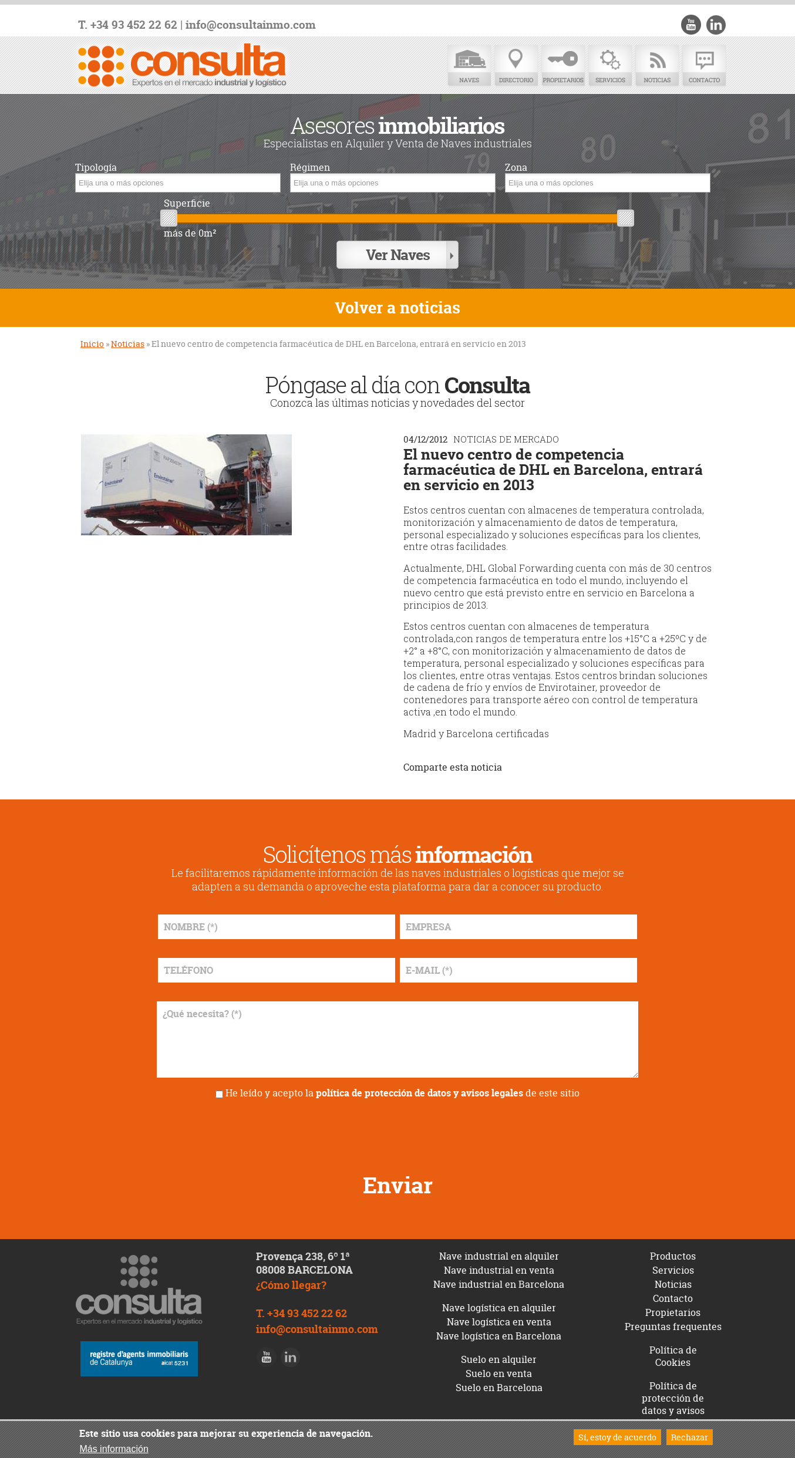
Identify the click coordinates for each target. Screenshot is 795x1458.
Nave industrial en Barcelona (498, 1283)
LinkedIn (715, 24)
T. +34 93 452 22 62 (127, 25)
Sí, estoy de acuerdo (617, 1437)
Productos (673, 1254)
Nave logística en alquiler (499, 1306)
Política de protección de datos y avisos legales (673, 1402)
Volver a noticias (397, 307)
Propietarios (563, 66)
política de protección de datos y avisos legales (419, 1091)
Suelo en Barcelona (499, 1386)
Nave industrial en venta (499, 1269)
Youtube (691, 24)
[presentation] (397, 1130)
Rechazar (689, 1437)
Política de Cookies (673, 1355)
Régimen (310, 167)
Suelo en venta (499, 1372)
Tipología (96, 167)
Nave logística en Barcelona (498, 1334)
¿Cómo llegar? (291, 1284)
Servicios (610, 66)
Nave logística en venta (499, 1320)
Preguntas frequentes (673, 1325)
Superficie (187, 203)
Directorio (516, 66)
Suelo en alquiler (499, 1358)
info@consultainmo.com (251, 25)
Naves (469, 66)
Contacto (704, 66)
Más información (113, 1449)
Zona (516, 167)
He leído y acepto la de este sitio (402, 1091)
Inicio (92, 342)
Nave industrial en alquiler (499, 1254)
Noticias (657, 66)
